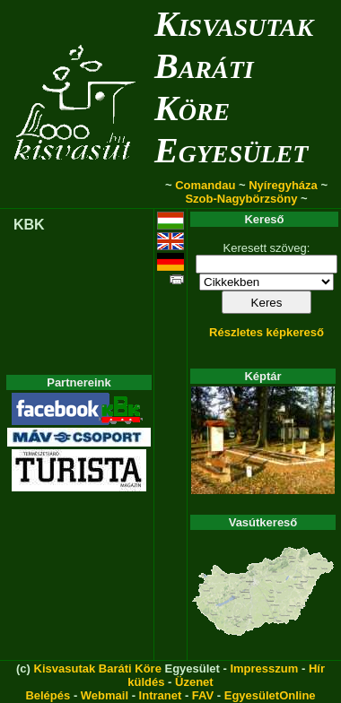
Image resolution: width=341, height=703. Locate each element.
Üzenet (194, 682)
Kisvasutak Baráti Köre (98, 668)
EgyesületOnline (270, 695)
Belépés (47, 695)
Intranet (160, 695)
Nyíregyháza (283, 185)
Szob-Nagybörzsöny (241, 198)
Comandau (205, 185)
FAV (203, 695)
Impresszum (264, 668)
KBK (29, 224)
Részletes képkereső (266, 332)
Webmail (104, 695)
